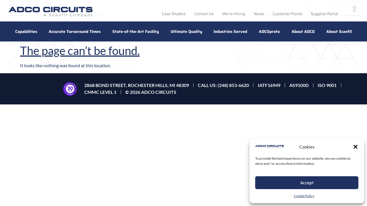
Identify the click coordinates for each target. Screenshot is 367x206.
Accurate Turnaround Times (75, 31)
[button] (355, 147)
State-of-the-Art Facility (135, 31)
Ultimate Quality (186, 31)
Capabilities (26, 31)
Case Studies (174, 14)
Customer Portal (287, 14)
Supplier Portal (324, 14)
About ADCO (303, 31)
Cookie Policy (304, 196)
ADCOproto (269, 31)
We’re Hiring (233, 14)
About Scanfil (339, 31)
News (259, 14)
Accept (307, 182)
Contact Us (204, 14)
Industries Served (230, 31)
